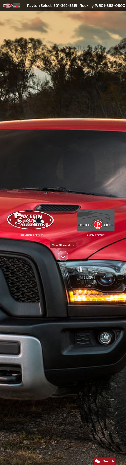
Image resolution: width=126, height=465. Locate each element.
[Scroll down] (63, 256)
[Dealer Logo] (11, 5)
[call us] (52, 5)
